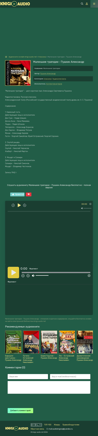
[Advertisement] (49, 26)
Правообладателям (71, 425)
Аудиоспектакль (59, 79)
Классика (47, 79)
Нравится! (18, 194)
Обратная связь (37, 429)
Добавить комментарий (20, 410)
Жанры (57, 425)
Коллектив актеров (54, 84)
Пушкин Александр (48, 74)
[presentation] (52, 401)
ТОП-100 (47, 425)
